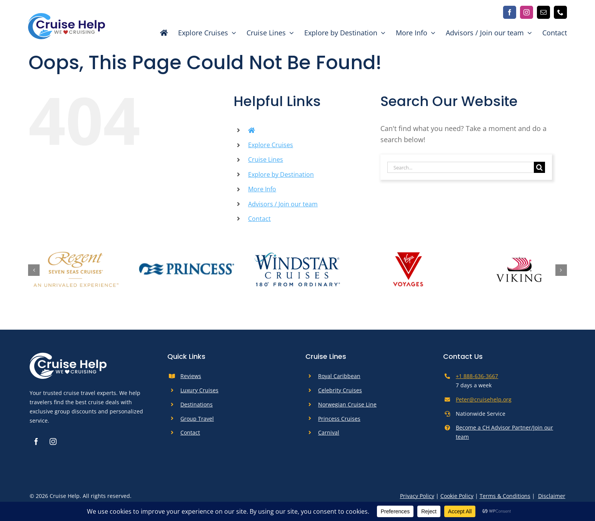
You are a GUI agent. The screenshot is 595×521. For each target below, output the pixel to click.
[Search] (539, 167)
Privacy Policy (417, 495)
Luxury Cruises (199, 390)
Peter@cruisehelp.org (484, 399)
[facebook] (509, 12)
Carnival (328, 432)
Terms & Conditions (505, 495)
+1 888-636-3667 (477, 376)
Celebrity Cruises (340, 390)
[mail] (543, 12)
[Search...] (460, 167)
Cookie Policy (456, 495)
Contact (259, 218)
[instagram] (526, 12)
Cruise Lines (265, 159)
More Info (262, 189)
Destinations (196, 404)
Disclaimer (551, 495)
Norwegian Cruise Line (347, 404)
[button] (34, 270)
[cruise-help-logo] (66, 16)
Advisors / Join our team (283, 204)
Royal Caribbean (339, 376)
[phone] (560, 12)
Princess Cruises (339, 418)
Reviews (190, 376)
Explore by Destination (281, 174)
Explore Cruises (270, 145)
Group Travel (197, 418)
